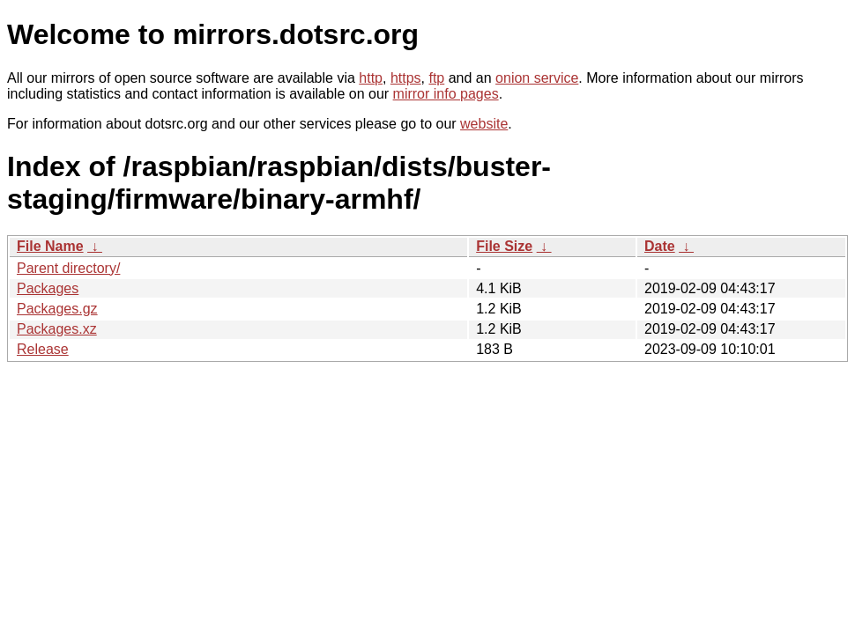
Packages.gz (57, 308)
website (484, 123)
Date (659, 246)
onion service (536, 77)
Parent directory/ (68, 268)
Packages (47, 288)
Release (43, 349)
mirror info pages (446, 93)
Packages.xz (57, 328)
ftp (436, 77)
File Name (50, 246)
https (405, 77)
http (371, 77)
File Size (504, 246)
